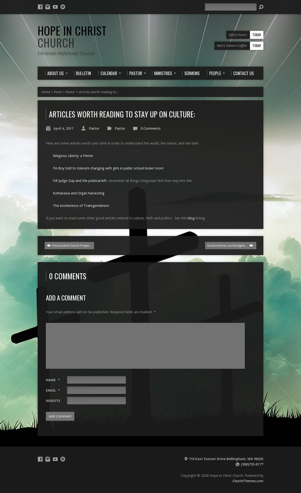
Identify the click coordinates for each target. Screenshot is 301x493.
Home (45, 92)
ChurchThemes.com (248, 481)
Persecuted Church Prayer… (69, 245)
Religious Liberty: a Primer (73, 155)
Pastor (70, 92)
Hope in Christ (72, 36)
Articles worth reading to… (99, 92)
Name (53, 380)
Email (53, 390)
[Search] (231, 7)
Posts (58, 92)
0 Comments (151, 128)
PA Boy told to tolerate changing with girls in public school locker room (108, 168)
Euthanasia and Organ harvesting (78, 193)
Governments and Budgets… (230, 245)
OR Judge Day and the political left (80, 180)
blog (191, 218)
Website (53, 400)
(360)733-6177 (252, 464)
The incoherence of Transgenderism (81, 205)
